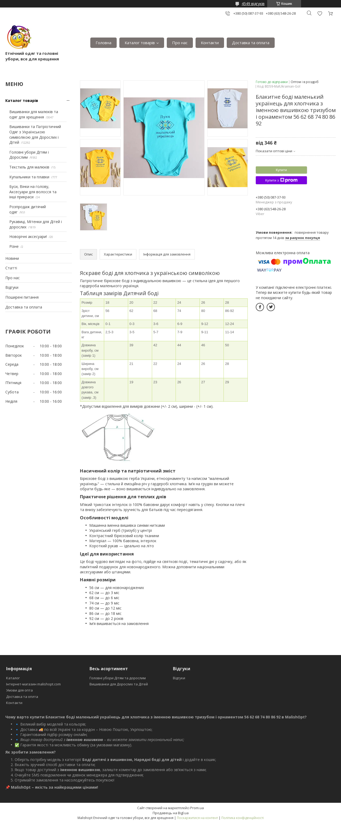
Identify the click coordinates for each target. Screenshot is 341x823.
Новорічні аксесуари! (28, 236)
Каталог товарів (140, 42)
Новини (12, 258)
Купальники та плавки (29, 176)
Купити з (281, 180)
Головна (103, 42)
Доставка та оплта (22, 696)
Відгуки (11, 287)
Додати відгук (319, 13)
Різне (14, 246)
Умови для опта (19, 690)
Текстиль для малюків (29, 167)
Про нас (180, 42)
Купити (281, 170)
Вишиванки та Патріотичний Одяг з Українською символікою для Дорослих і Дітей (35, 134)
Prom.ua (197, 807)
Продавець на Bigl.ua (171, 812)
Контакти (210, 42)
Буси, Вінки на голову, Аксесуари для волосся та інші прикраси (32, 191)
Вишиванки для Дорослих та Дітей (119, 684)
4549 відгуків (253, 3)
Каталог (13, 678)
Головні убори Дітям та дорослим (118, 678)
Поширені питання (22, 297)
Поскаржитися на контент (197, 818)
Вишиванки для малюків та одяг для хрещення (33, 114)
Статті (11, 267)
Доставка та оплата (250, 42)
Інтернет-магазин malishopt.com (33, 684)
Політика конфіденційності (242, 818)
